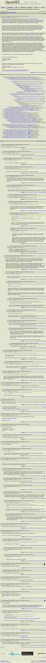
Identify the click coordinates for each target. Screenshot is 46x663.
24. (1, 523)
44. (1, 600)
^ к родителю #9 (31, 192)
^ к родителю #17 (31, 439)
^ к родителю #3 (31, 164)
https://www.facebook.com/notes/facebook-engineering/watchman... (17, 69)
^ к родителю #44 (31, 621)
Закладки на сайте (4, 660)
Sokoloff (29, 132)
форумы (3, 7)
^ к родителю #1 (31, 155)
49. (2, 389)
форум (31, 1)
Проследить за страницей (5, 661)
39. (5, 500)
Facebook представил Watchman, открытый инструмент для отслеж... (15, 76)
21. (2, 468)
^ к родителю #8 (31, 182)
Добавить (33, 661)
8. (4, 166)
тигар (29, 135)
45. (7, 281)
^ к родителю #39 (31, 521)
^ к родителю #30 (31, 243)
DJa (28, 124)
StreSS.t (7, 415)
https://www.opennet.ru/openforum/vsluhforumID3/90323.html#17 (15, 409)
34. (3, 547)
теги (34, 1)
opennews (8, 17)
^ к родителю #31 (31, 552)
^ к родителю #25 (31, 545)
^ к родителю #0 (31, 148)
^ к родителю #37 (31, 318)
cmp (35, 93)
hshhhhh (17, 112)
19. (1, 441)
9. (5, 175)
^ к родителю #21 (31, 482)
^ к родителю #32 (31, 574)
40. (5, 554)
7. (2, 371)
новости (26, 1)
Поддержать (37, 661)
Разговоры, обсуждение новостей (9, 12)
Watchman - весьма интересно (8, 111)
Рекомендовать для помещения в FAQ (26, 647)
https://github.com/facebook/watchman (35, 19)
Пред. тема (40, 647)
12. (1, 399)
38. (5, 361)
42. (1, 583)
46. (11, 228)
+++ (29, 1)
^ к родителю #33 (31, 511)
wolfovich (29, 131)
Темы (38, 647)
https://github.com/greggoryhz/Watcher (9, 418)
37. (6, 271)
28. (2, 434)
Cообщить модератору (42, 72)
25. (1, 530)
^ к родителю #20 (31, 475)
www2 (10, 486)
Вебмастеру (43, 661)
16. (9, 201)
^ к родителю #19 (31, 455)
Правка (36, 72)
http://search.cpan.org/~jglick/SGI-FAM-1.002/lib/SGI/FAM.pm (26, 606)
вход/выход (29, 7)
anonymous (19, 85)
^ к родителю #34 (31, 560)
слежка (36, 7)
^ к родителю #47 (31, 325)
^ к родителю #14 (31, 210)
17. (1, 424)
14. (8, 194)
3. (2, 151)
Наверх (36, 148)
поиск (16, 7)
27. (3, 485)
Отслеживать (43, 13)
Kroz (33, 106)
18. (5, 255)
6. (3, 158)
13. (7, 185)
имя (31, 114)
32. (1, 563)
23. (3, 478)
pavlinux (29, 134)
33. (3, 491)
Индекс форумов (34, 647)
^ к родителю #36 (31, 368)
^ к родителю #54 (31, 347)
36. (3, 350)
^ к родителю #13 (31, 199)
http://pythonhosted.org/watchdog (21, 635)
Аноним (29, 76)
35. (2, 570)
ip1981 (29, 129)
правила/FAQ (9, 7)
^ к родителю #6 (31, 269)
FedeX (29, 117)
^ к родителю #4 (31, 396)
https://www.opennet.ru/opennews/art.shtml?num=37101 (16, 70)
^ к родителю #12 (31, 411)
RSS (42, 7)
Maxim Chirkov (42, 660)
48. (2, 448)
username (29, 109)
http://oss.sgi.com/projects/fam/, (10, 617)
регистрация (23, 7)
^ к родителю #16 (31, 225)
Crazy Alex (32, 118)
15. (1, 413)
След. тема (44, 647)
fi (6, 400)
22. (2, 406)
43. (1, 591)
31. (2, 539)
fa (6, 425)
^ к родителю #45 (31, 307)
